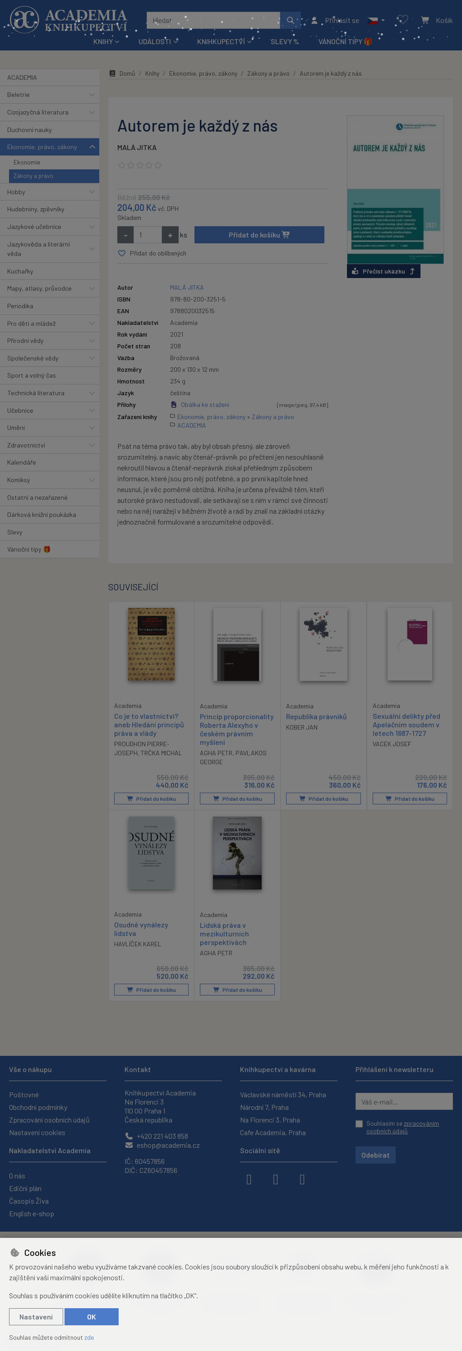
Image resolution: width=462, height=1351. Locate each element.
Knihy (152, 73)
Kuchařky (20, 271)
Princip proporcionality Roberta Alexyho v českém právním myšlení (237, 729)
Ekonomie (27, 162)
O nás (17, 1175)
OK (91, 1316)
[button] (376, 20)
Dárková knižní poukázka (41, 514)
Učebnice (20, 410)
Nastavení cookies (37, 1132)
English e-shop (31, 1213)
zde (89, 1337)
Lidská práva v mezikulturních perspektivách (224, 933)
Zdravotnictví (26, 445)
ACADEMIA (22, 77)
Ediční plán (25, 1188)
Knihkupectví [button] (221, 41)
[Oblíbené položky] (403, 20)
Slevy (15, 532)
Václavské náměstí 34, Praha (283, 1094)
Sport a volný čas (31, 375)
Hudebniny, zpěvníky (36, 209)
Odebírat (375, 1154)
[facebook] (249, 1178)
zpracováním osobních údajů (402, 1127)
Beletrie (18, 94)
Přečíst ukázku (383, 271)
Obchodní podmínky (38, 1107)
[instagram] (276, 1178)
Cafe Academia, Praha (273, 1132)
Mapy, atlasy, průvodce (39, 288)
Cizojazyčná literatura (38, 112)
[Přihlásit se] (334, 20)
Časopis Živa (29, 1200)
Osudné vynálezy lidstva (141, 928)
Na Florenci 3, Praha (270, 1119)
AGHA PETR (216, 753)
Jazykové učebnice (34, 226)
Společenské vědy (33, 358)
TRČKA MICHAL (161, 753)
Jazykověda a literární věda (38, 249)
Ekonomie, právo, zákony (42, 147)
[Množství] (148, 234)
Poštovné (24, 1094)
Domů (121, 73)
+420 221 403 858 (156, 1136)
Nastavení (36, 1316)
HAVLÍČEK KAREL (138, 944)
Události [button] (155, 41)
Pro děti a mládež (31, 323)
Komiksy (18, 480)
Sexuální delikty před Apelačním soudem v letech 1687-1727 (406, 724)
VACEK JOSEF (392, 744)
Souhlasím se (402, 1127)
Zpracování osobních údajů (49, 1119)
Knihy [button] (103, 41)
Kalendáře (21, 462)
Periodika (20, 306)
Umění (16, 427)
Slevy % (285, 41)
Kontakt (138, 1069)
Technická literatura (36, 393)
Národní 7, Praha (264, 1107)
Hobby (16, 192)
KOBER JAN (302, 726)
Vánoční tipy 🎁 (346, 41)
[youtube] (302, 1178)
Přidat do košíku (260, 234)
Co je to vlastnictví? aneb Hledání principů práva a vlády (149, 724)
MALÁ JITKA (137, 147)
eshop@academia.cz (162, 1145)
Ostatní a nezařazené (37, 497)
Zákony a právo (33, 175)
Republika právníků (316, 716)
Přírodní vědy (25, 340)
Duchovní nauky (29, 129)
